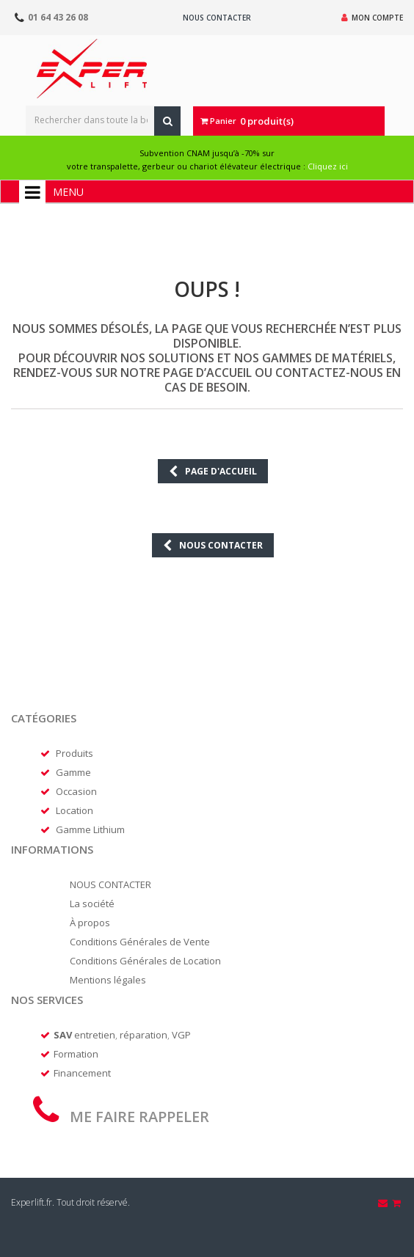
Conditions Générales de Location (145, 960)
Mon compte (372, 17)
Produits (74, 753)
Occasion (76, 791)
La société (92, 903)
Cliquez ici (328, 166)
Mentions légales (108, 979)
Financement (82, 1073)
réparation (143, 1034)
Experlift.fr (31, 1202)
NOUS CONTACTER (110, 884)
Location (74, 810)
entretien (94, 1034)
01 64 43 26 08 (58, 17)
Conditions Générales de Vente (140, 941)
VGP (181, 1034)
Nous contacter (217, 17)
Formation (76, 1053)
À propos (90, 922)
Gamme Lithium (90, 829)
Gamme (73, 772)
